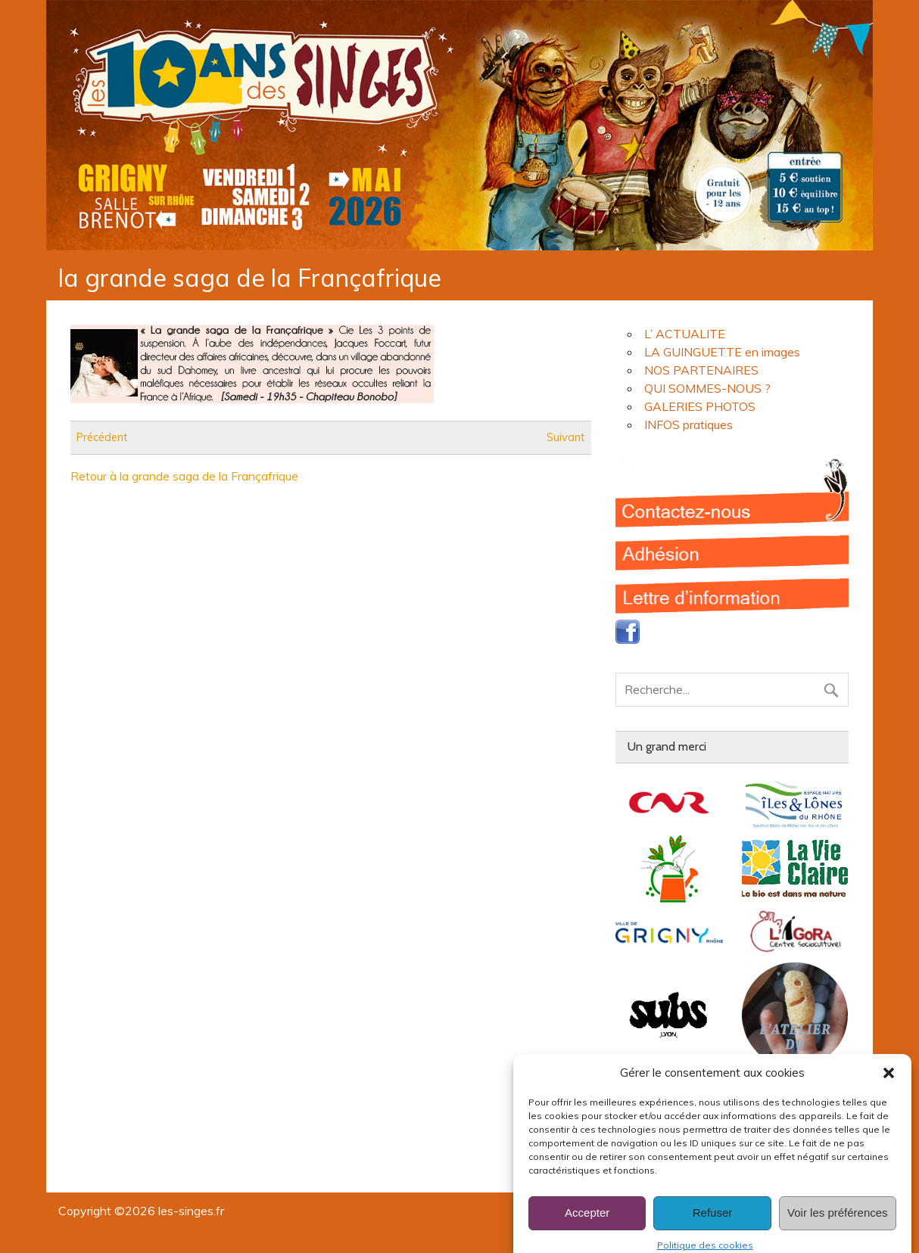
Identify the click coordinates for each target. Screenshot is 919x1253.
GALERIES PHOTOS (699, 406)
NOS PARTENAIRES (701, 370)
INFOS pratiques (688, 424)
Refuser (713, 1226)
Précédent (101, 437)
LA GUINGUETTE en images (722, 351)
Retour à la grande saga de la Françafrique (184, 475)
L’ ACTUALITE (684, 333)
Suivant (565, 437)
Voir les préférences (837, 1226)
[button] (888, 1085)
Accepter (587, 1226)
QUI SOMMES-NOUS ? (707, 388)
